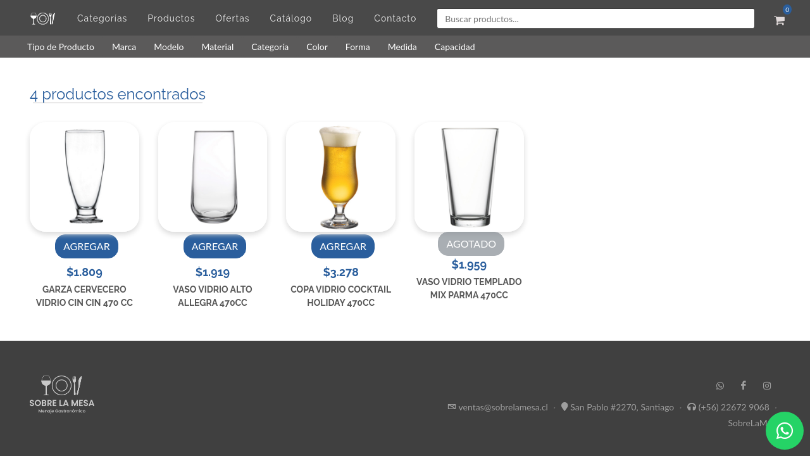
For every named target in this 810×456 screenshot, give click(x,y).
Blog (343, 18)
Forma (358, 46)
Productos (171, 18)
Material (217, 46)
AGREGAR (86, 246)
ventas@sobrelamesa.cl (503, 407)
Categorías (102, 18)
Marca (124, 46)
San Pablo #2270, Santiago (622, 407)
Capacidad (455, 46)
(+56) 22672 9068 (734, 407)
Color (317, 46)
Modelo (169, 46)
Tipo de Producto (60, 46)
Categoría (270, 46)
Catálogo (291, 18)
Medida (402, 46)
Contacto (395, 18)
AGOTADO (471, 244)
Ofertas (232, 18)
